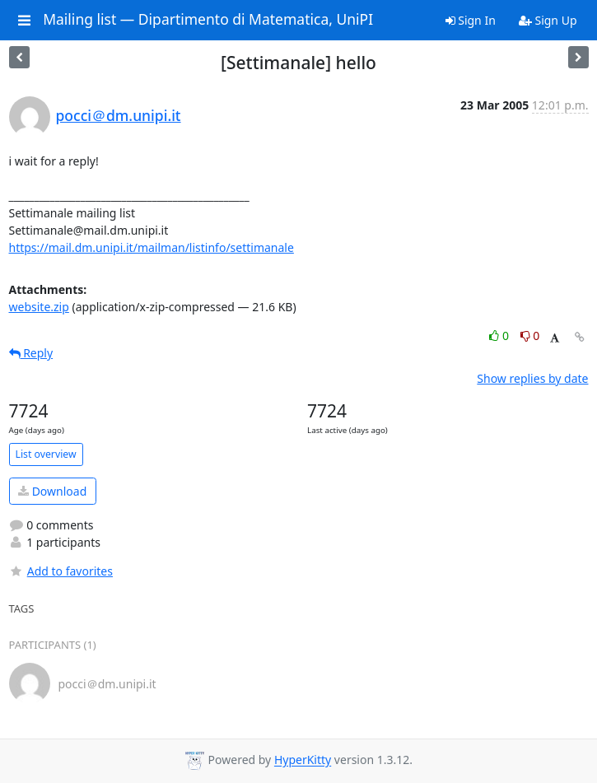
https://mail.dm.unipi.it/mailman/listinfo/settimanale (151, 247)
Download (52, 491)
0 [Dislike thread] (530, 335)
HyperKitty (302, 760)
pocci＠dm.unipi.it (118, 115)
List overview (46, 454)
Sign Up (548, 20)
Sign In (470, 20)
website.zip (39, 307)
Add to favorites (61, 571)
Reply (31, 353)
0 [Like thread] (500, 335)
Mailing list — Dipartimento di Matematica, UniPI (208, 20)
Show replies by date (532, 378)
